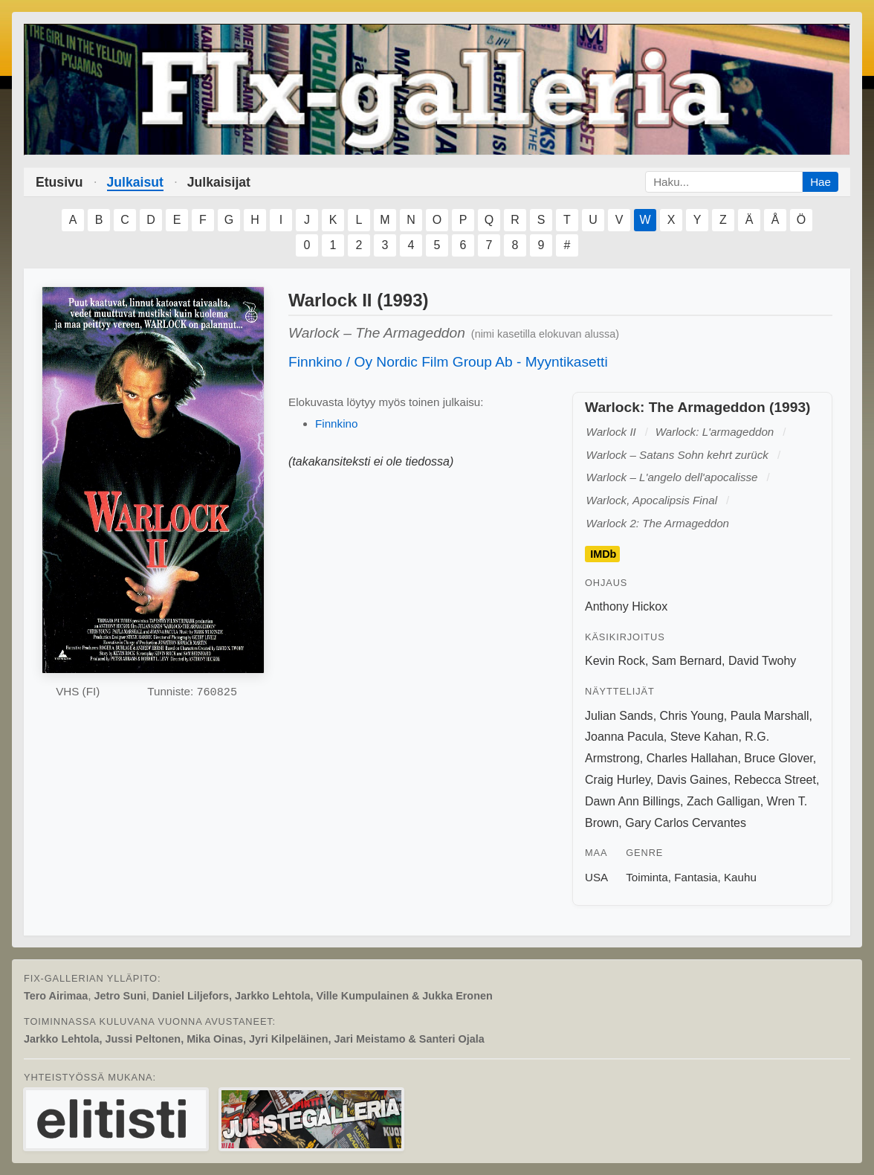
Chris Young (692, 715)
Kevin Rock (615, 660)
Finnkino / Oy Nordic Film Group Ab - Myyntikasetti (448, 362)
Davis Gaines (692, 779)
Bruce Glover (778, 758)
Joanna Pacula (624, 736)
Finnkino (336, 423)
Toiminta (647, 877)
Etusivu (59, 182)
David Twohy (762, 660)
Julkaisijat (218, 182)
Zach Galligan (723, 801)
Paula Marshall (770, 715)
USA (596, 877)
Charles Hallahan (692, 758)
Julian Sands (619, 715)
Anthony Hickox (626, 606)
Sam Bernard (687, 660)
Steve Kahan (704, 736)
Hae (820, 182)
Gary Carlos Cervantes (685, 823)
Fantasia (695, 877)
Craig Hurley (617, 779)
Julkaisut (135, 182)
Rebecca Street (775, 779)
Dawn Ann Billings (632, 801)
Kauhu (740, 877)
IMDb (603, 554)
